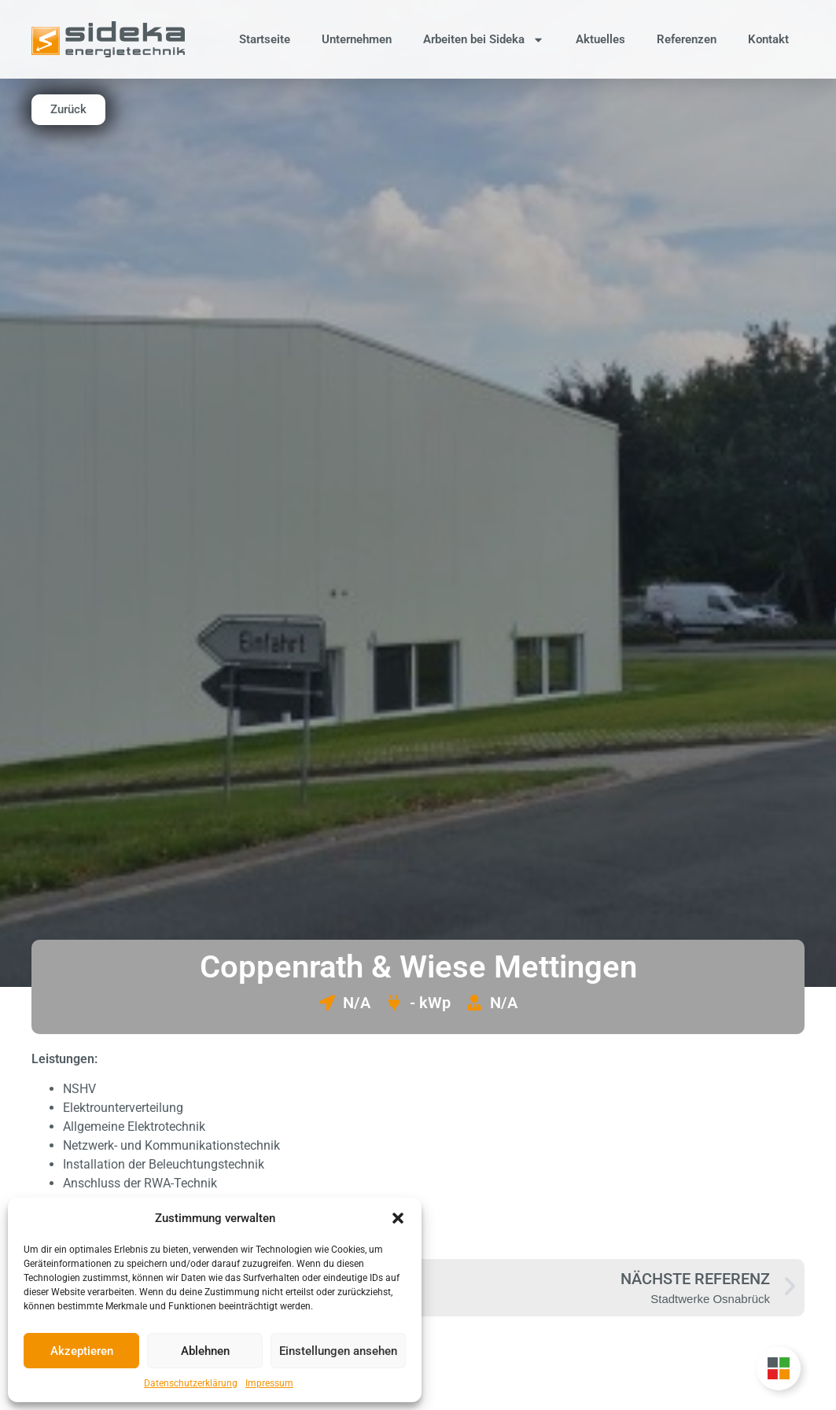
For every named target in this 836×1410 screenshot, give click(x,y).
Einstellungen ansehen (338, 1351)
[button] (398, 1218)
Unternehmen (357, 39)
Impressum (269, 1383)
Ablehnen (205, 1351)
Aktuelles (600, 39)
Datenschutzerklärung (191, 1383)
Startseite (264, 39)
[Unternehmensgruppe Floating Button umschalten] (779, 1368)
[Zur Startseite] (108, 39)
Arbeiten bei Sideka (483, 39)
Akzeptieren (81, 1351)
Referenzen (686, 39)
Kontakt (768, 39)
